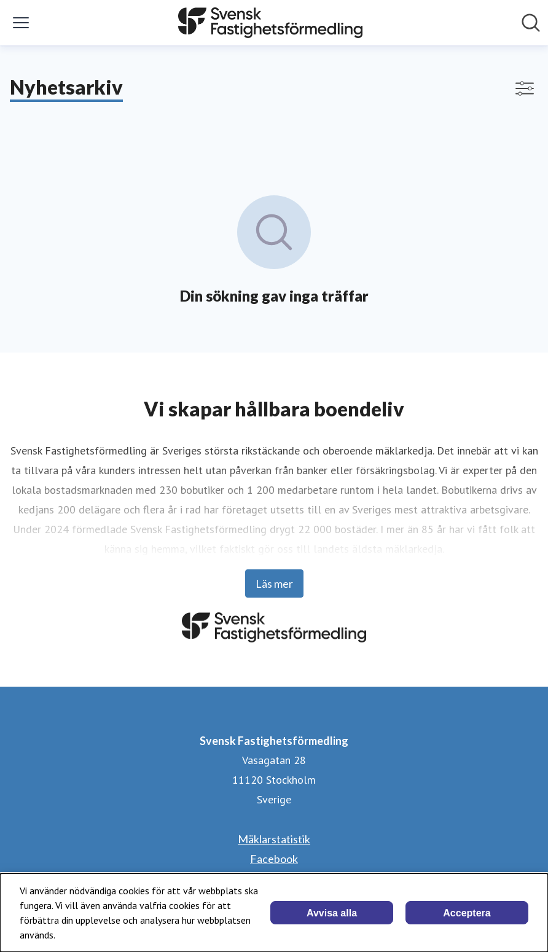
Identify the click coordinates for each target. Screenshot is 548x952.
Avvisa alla (332, 913)
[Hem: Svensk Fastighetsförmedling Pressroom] (270, 22)
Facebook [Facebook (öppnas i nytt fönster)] (274, 858)
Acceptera (466, 913)
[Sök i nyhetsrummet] (531, 23)
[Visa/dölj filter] (524, 88)
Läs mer (274, 583)
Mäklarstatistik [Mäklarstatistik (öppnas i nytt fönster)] (274, 839)
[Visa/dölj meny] (20, 22)
